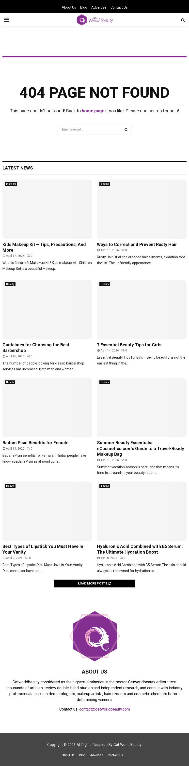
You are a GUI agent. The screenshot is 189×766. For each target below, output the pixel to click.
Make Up (11, 183)
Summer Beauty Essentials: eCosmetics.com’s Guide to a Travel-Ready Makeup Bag (140, 448)
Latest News (17, 167)
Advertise (98, 7)
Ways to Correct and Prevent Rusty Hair (137, 244)
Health (10, 382)
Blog (83, 7)
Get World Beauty (127, 744)
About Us (69, 7)
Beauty (105, 183)
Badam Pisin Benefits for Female (35, 442)
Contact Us (118, 7)
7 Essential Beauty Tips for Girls (129, 344)
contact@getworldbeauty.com (104, 709)
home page (93, 110)
